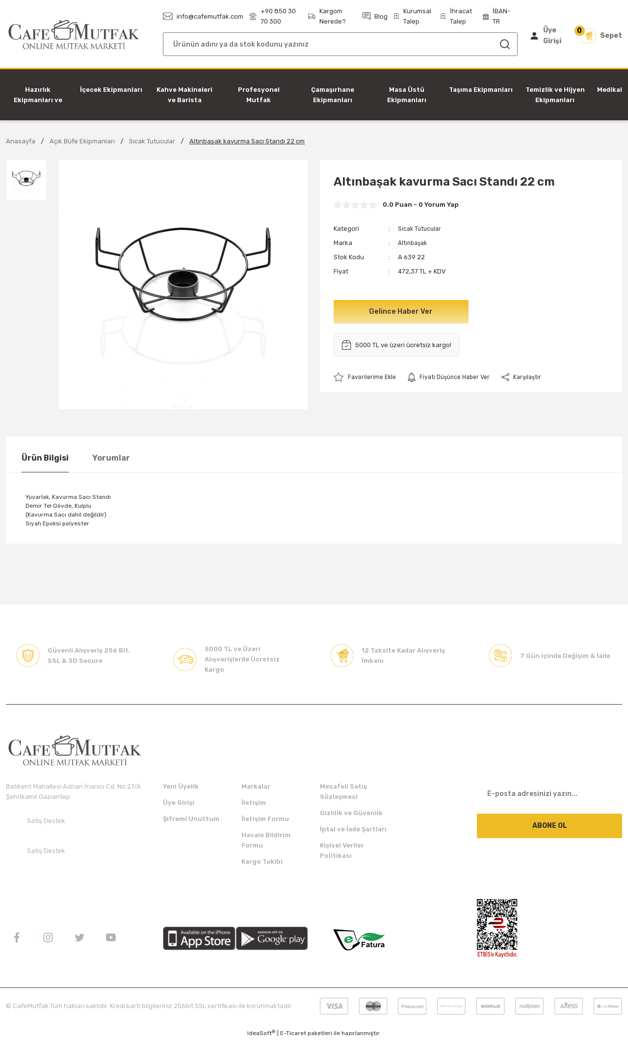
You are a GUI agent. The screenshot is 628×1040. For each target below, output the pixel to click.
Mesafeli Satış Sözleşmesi (343, 791)
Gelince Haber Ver (401, 311)
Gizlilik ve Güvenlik (351, 813)
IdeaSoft (261, 1033)
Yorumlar (111, 458)
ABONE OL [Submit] (549, 825)
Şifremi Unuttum (191, 818)
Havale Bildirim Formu (265, 840)
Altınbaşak (414, 242)
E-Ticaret (293, 1033)
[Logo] (74, 35)
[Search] (340, 44)
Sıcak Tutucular (421, 228)
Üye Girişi (178, 802)
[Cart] (601, 36)
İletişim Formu (265, 818)
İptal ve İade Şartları (353, 829)
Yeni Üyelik (181, 786)
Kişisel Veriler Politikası (342, 850)
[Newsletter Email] (549, 793)
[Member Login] (548, 36)
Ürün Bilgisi (45, 458)
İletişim (253, 802)
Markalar (255, 786)
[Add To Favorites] (366, 377)
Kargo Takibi (262, 861)
